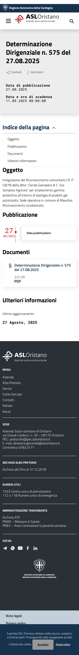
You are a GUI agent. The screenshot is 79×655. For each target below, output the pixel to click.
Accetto (42, 644)
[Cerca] (71, 21)
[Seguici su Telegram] (5, 547)
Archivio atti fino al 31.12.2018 (24, 469)
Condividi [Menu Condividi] (13, 72)
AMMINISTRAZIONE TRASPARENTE (25, 510)
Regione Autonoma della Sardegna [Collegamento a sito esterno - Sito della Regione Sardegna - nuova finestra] (31, 7)
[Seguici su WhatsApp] (12, 547)
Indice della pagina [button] (30, 127)
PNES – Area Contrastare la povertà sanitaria (34, 525)
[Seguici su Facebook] (27, 547)
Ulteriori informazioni (22, 160)
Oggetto (13, 139)
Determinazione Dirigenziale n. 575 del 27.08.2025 (42, 267)
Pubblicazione (17, 146)
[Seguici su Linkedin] (35, 547)
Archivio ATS (11, 517)
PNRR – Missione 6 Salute (21, 521)
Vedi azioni (34, 72)
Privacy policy (16, 623)
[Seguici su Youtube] (20, 547)
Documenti (15, 153)
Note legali (14, 615)
